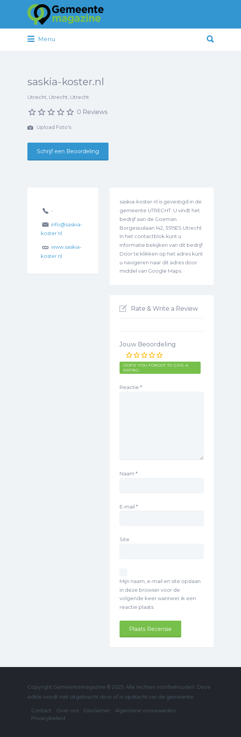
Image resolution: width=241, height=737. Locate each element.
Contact (41, 710)
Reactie (131, 387)
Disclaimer (97, 710)
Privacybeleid (48, 718)
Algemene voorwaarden (145, 710)
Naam (128, 473)
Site (124, 539)
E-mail (129, 507)
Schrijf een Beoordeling (68, 151)
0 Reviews (92, 112)
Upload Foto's (49, 127)
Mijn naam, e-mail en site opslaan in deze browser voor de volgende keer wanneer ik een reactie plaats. (160, 594)
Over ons (67, 710)
